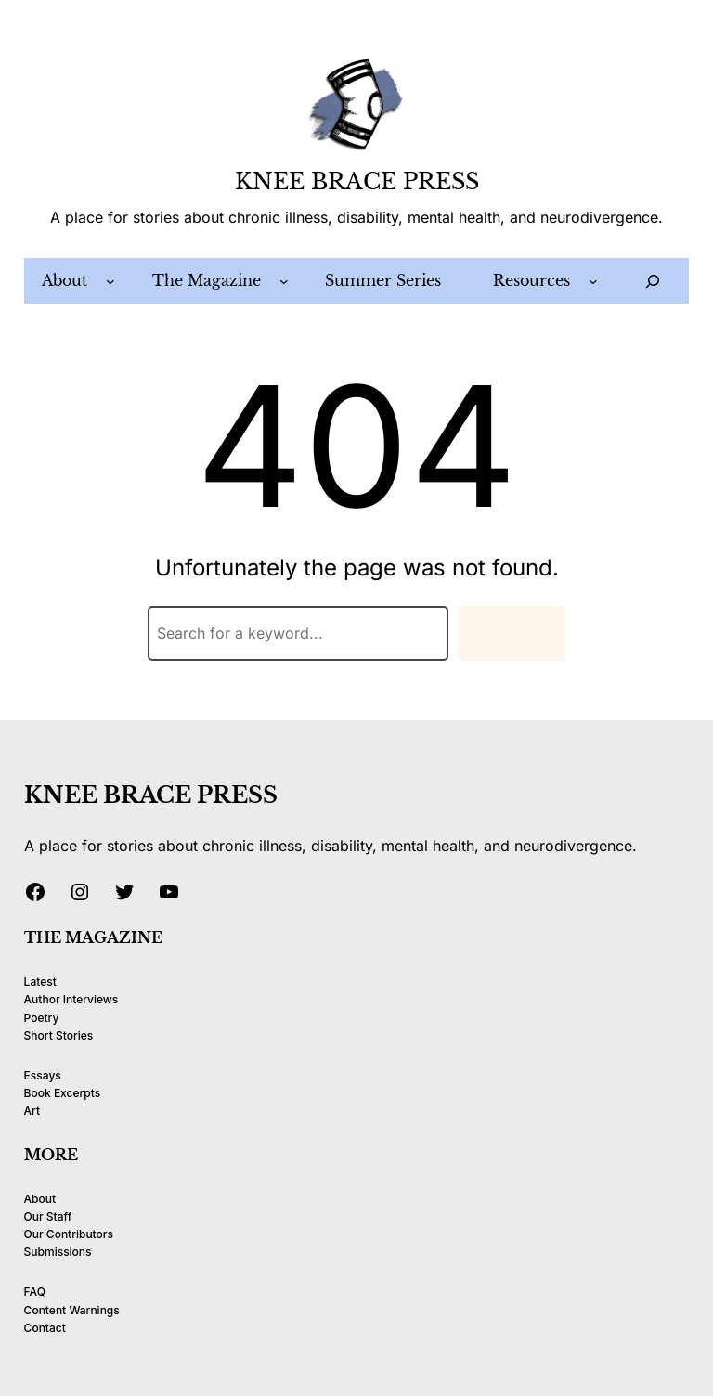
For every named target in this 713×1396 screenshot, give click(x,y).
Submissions (58, 1252)
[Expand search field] (653, 281)
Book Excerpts (62, 1093)
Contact (45, 1328)
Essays (42, 1075)
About (40, 1199)
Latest (40, 982)
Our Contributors (68, 1234)
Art (32, 1111)
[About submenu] (110, 281)
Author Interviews (71, 999)
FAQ (34, 1292)
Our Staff (48, 1216)
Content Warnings (72, 1310)
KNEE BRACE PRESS (357, 181)
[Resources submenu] (593, 281)
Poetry (41, 1018)
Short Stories (59, 1035)
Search (511, 633)
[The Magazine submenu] (284, 281)
